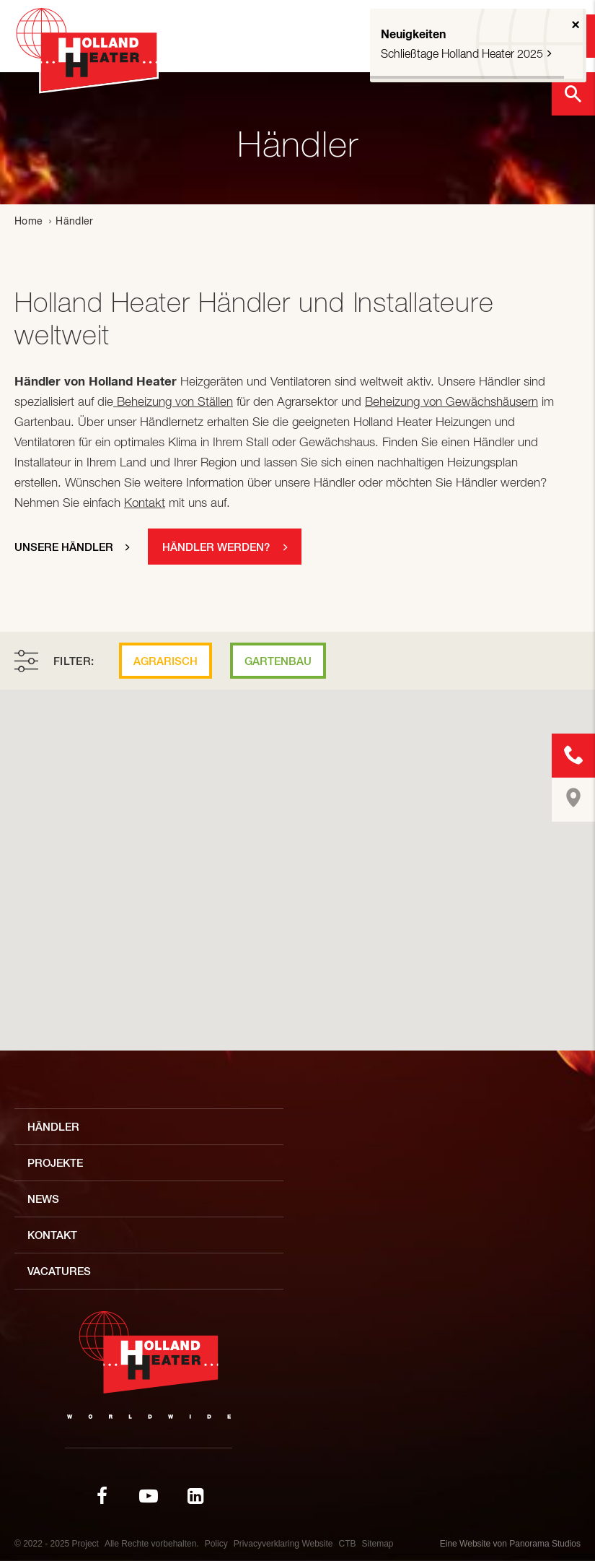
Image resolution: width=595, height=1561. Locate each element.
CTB (347, 1544)
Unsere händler (63, 547)
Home (28, 221)
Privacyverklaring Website (283, 1544)
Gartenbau (278, 661)
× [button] (575, 24)
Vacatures (59, 1271)
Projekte (55, 1163)
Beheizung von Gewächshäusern (451, 401)
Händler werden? (216, 547)
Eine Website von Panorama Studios (510, 1544)
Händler (53, 1127)
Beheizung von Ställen (173, 401)
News (43, 1199)
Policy (216, 1544)
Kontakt (144, 502)
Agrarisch (165, 661)
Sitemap (378, 1544)
